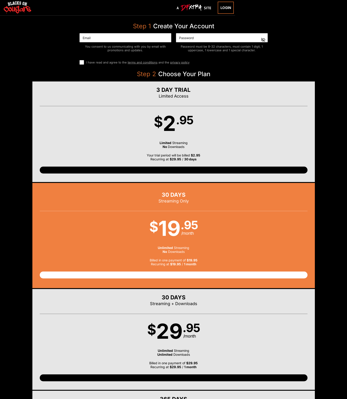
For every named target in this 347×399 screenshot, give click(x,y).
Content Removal (273, 369)
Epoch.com (84, 369)
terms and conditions (143, 62)
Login (225, 8)
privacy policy (179, 62)
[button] (68, 136)
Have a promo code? (285, 196)
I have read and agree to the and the (137, 62)
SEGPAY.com (209, 369)
